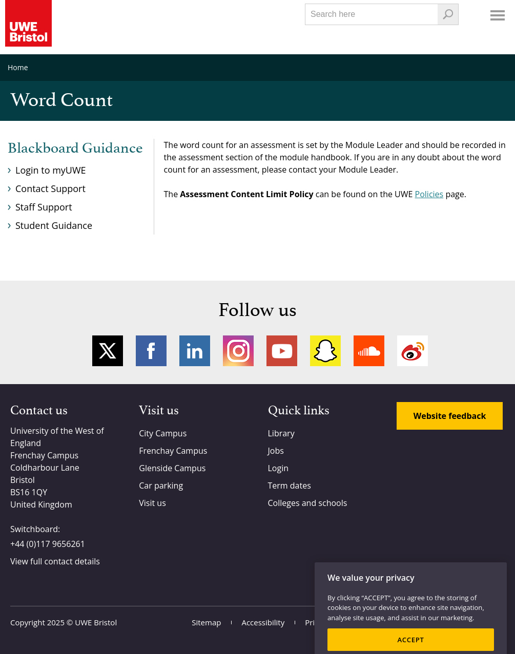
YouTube (281, 350)
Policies (429, 194)
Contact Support (50, 188)
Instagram (238, 350)
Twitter (107, 350)
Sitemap (206, 622)
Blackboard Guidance (75, 148)
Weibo (412, 350)
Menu (497, 15)
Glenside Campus (172, 468)
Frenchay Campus (173, 450)
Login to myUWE (50, 170)
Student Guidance (53, 225)
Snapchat (325, 350)
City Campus (163, 433)
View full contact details (55, 561)
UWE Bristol (96, 622)
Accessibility (262, 622)
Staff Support (43, 207)
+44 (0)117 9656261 (47, 544)
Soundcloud (369, 350)
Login (278, 468)
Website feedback (450, 415)
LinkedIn (194, 350)
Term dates (289, 485)
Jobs (276, 450)
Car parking (161, 485)
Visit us (152, 503)
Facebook (151, 350)
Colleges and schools (307, 503)
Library (281, 433)
